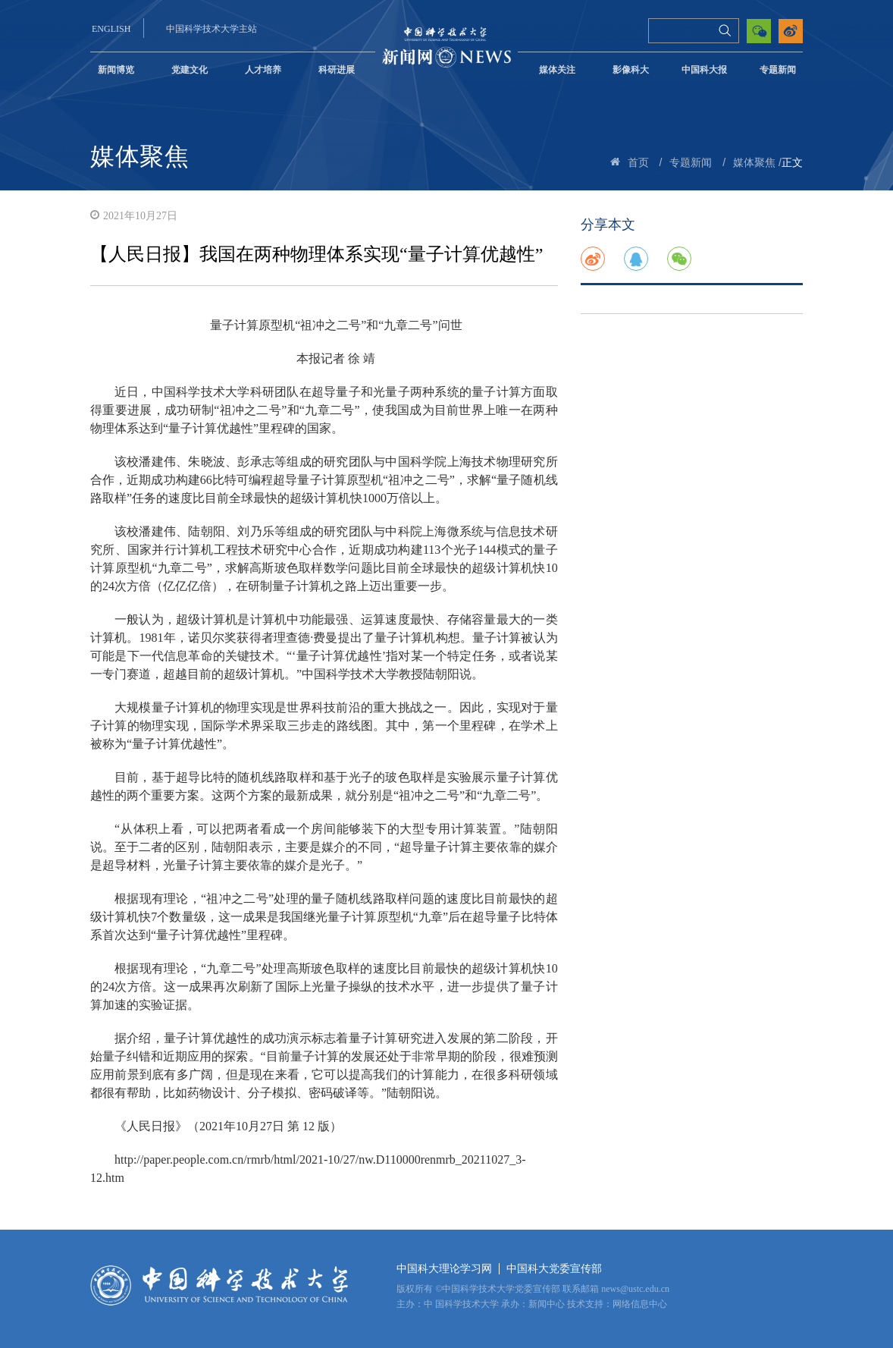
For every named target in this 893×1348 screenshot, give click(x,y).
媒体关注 (557, 69)
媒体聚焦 (754, 162)
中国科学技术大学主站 (211, 29)
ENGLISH (111, 29)
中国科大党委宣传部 (554, 1268)
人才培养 (263, 69)
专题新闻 (778, 69)
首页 (638, 162)
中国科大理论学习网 (444, 1268)
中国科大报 (704, 69)
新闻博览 (116, 69)
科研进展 (336, 69)
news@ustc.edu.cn (635, 1289)
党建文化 (189, 69)
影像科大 (631, 69)
